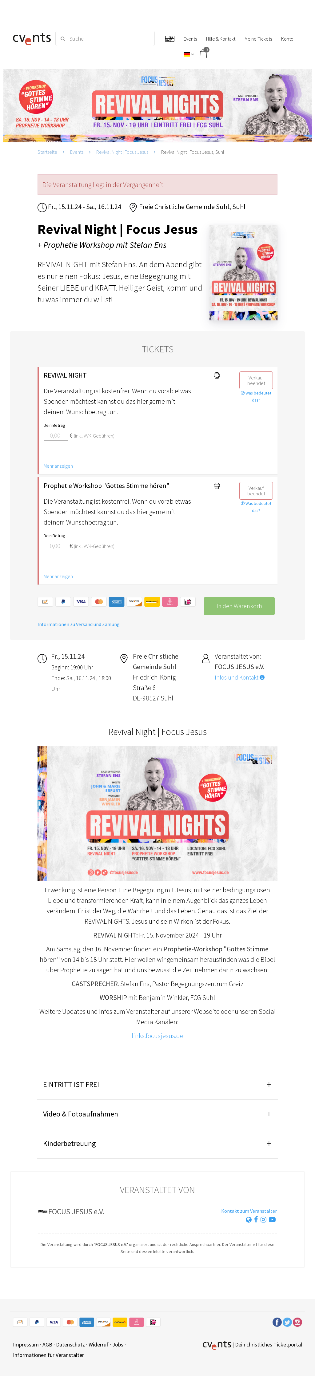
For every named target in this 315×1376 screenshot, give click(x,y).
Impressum (26, 1344)
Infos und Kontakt (240, 677)
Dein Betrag (54, 425)
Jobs (117, 1344)
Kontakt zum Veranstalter (249, 1211)
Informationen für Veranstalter (48, 1354)
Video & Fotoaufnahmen (80, 1114)
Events (76, 152)
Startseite (47, 152)
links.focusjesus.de (157, 1035)
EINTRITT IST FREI (71, 1084)
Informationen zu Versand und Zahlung (79, 624)
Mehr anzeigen (58, 466)
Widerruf (99, 1344)
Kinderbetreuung (69, 1143)
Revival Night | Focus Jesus (122, 152)
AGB (47, 1344)
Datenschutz (70, 1344)
